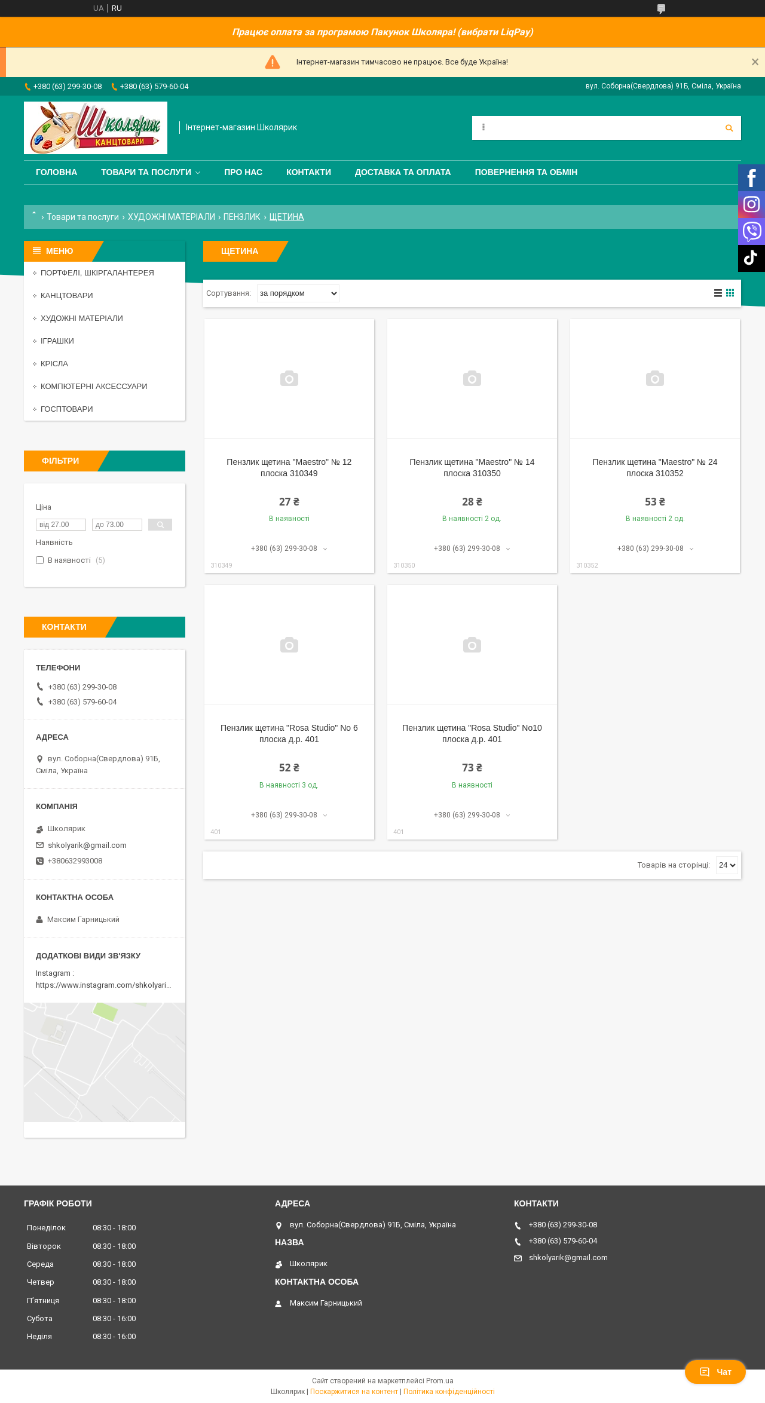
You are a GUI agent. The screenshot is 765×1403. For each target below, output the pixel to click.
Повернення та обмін (526, 172)
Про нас (243, 172)
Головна (56, 172)
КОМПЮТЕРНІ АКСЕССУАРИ (94, 386)
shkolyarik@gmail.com (87, 845)
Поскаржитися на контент (354, 1391)
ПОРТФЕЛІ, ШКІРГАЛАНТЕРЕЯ (97, 272)
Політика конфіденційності (449, 1391)
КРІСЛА (54, 363)
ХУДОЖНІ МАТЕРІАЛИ (171, 217)
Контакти (308, 172)
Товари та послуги (146, 172)
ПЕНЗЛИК (242, 217)
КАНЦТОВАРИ (67, 295)
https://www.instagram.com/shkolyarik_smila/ (115, 985)
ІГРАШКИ (57, 340)
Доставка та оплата (403, 172)
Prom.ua (440, 1381)
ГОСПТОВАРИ (67, 409)
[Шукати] (729, 128)
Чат (715, 1372)
